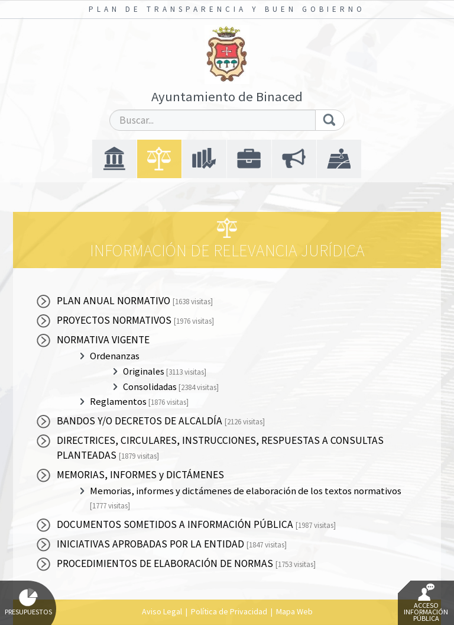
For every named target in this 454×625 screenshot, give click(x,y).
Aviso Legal (162, 611)
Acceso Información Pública (426, 603)
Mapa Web (294, 611)
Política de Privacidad (229, 611)
